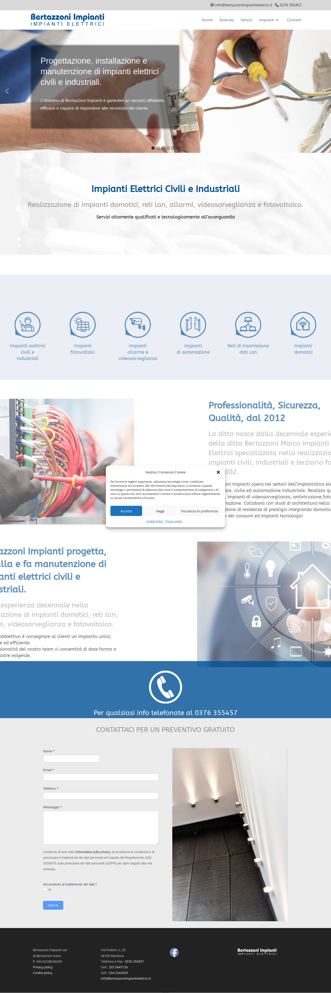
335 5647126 (118, 967)
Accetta (126, 510)
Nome (48, 751)
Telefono (50, 788)
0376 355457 (291, 4)
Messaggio (52, 807)
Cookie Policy (154, 521)
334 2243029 (118, 973)
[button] (218, 472)
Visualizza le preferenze (199, 510)
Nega (160, 510)
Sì (47, 890)
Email (48, 770)
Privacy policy (173, 521)
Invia (53, 905)
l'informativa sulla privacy (92, 852)
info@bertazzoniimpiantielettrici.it (243, 4)
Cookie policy (42, 973)
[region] (165, 91)
